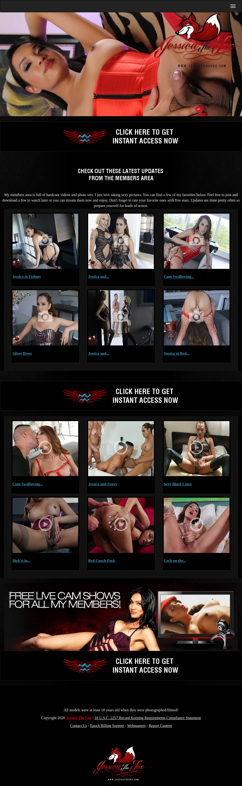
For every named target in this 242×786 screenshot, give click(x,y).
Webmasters (136, 726)
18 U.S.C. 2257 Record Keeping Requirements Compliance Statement (148, 718)
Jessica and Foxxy (102, 484)
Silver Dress (22, 353)
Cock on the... (175, 561)
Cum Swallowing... (179, 277)
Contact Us (78, 726)
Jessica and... (98, 277)
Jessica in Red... (176, 353)
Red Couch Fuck (101, 561)
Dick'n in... (21, 561)
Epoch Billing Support (107, 726)
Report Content (160, 726)
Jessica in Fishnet (27, 277)
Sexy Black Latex (178, 484)
